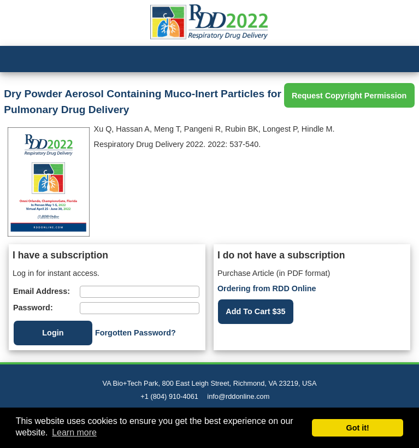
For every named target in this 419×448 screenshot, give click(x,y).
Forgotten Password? (135, 332)
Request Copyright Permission (349, 95)
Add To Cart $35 (255, 311)
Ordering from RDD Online (266, 288)
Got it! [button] (357, 427)
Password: (33, 307)
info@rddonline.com (238, 396)
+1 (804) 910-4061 (169, 396)
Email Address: (41, 291)
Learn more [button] (74, 432)
